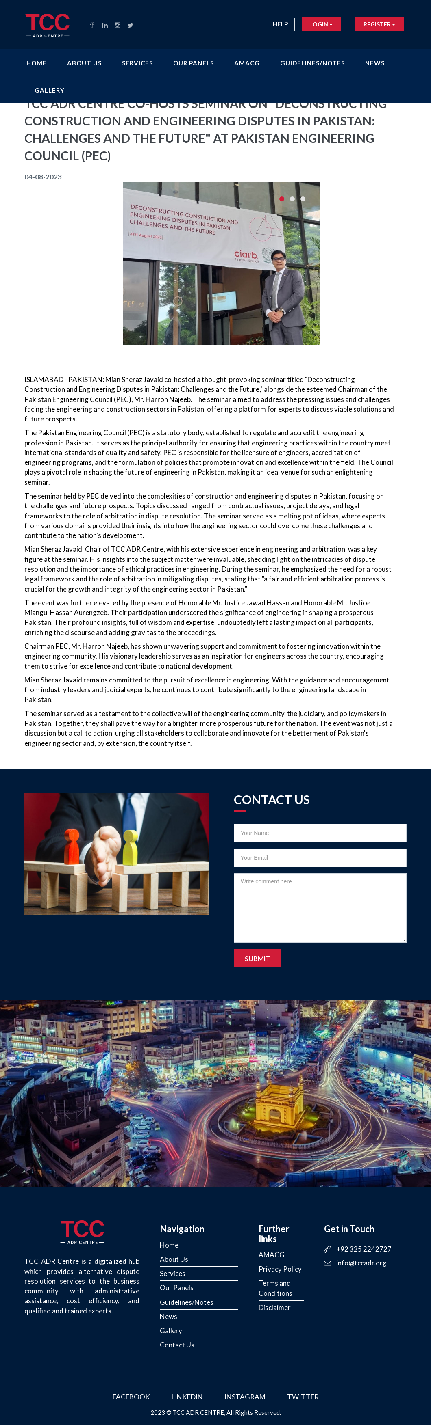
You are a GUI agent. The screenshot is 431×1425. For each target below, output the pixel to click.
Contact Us (177, 1345)
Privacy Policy (280, 1269)
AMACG (247, 61)
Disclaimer (275, 1307)
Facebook (131, 1397)
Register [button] (379, 24)
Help (280, 24)
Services (137, 61)
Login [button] (321, 24)
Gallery (50, 88)
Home (36, 61)
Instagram (245, 1397)
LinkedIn (187, 1397)
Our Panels (193, 61)
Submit (257, 958)
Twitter (303, 1397)
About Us (84, 61)
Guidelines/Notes (312, 61)
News (375, 61)
